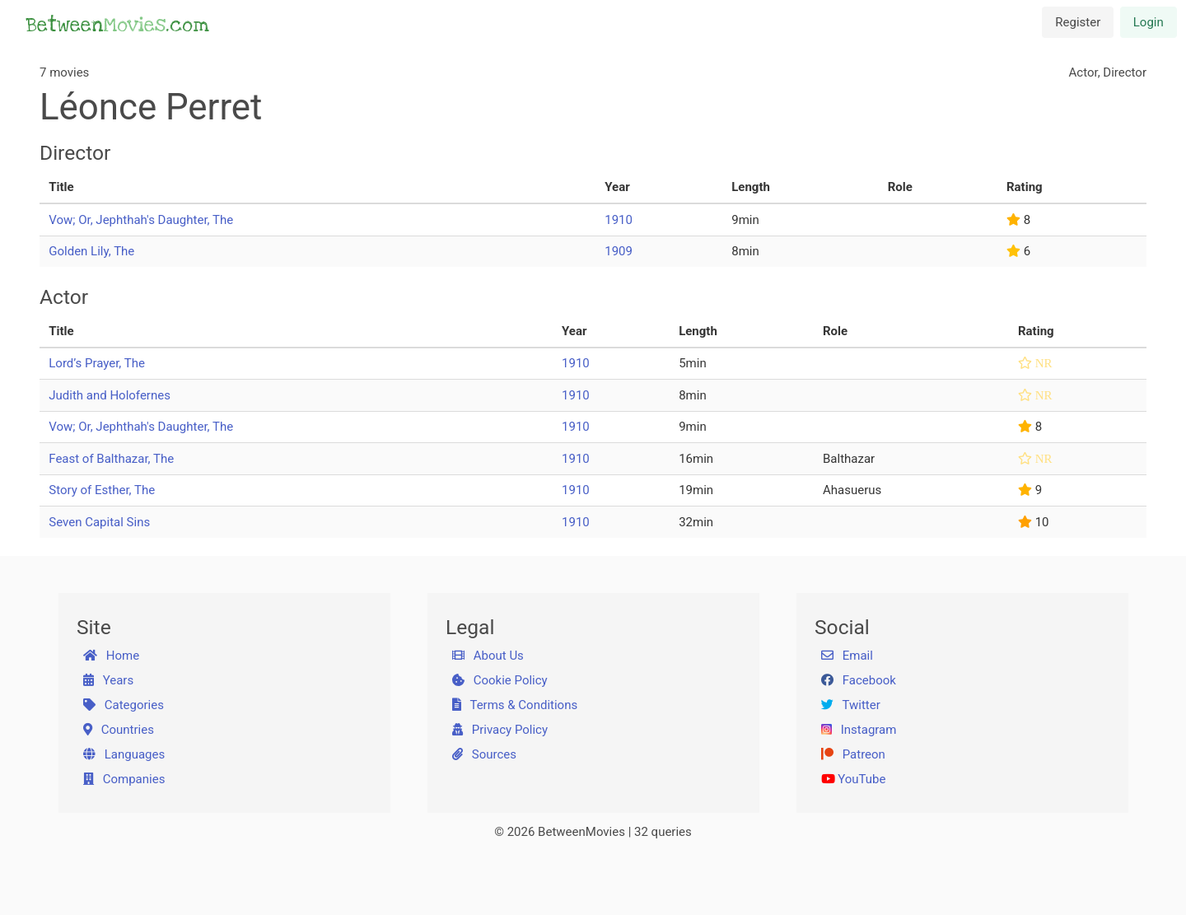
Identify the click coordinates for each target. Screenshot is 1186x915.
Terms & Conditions (515, 705)
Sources (484, 754)
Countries (118, 729)
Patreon (853, 754)
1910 (619, 219)
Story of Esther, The (102, 490)
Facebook (858, 680)
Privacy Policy (500, 729)
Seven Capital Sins (99, 522)
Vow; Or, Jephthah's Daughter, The (141, 219)
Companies (124, 779)
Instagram (859, 729)
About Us (488, 655)
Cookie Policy (500, 680)
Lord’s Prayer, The (97, 363)
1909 (619, 251)
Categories (123, 705)
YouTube (853, 779)
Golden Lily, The (91, 251)
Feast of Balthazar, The (111, 458)
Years (108, 680)
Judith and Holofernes (109, 395)
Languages (124, 754)
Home (111, 655)
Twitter (850, 705)
